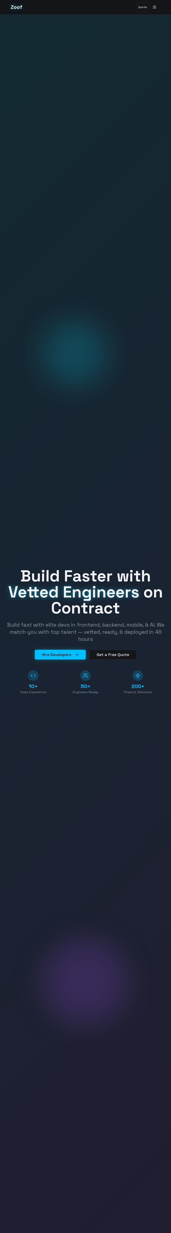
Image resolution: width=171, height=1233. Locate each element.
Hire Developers (60, 654)
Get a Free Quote (113, 654)
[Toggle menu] (155, 7)
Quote (142, 7)
